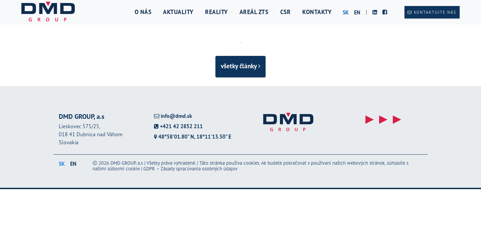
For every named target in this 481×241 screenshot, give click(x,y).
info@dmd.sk (173, 116)
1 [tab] (240, 42)
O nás (143, 12)
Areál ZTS (254, 12)
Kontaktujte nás (432, 12)
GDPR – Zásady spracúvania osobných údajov (190, 168)
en (357, 12)
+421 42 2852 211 (178, 126)
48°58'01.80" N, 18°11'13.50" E (192, 137)
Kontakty (316, 12)
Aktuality (178, 12)
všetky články (241, 66)
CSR (285, 12)
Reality (216, 12)
